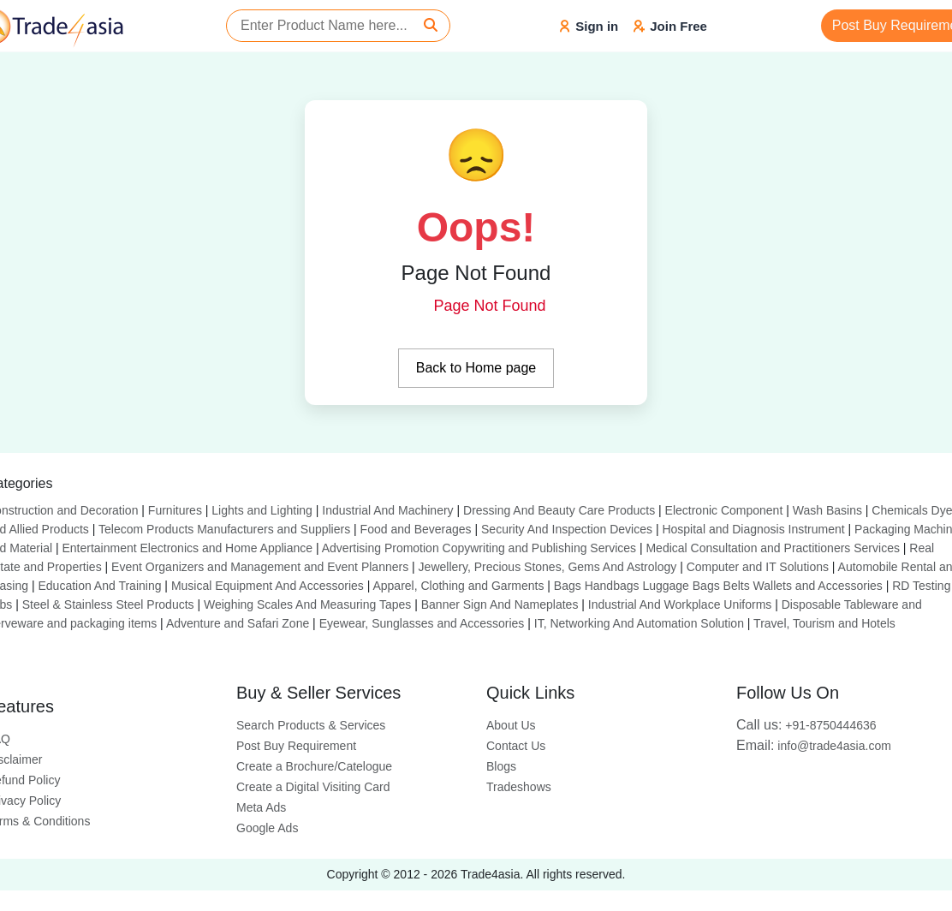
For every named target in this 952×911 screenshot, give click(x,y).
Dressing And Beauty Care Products (559, 510)
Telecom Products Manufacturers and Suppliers (224, 529)
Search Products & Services (310, 725)
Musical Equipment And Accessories (267, 585)
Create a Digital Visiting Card (313, 787)
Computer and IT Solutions (758, 567)
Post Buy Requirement (296, 746)
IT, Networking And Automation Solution (639, 623)
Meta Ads (261, 807)
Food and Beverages (416, 529)
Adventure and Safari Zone (237, 623)
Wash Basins (827, 510)
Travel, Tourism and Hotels (824, 623)
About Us (511, 725)
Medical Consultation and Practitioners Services (772, 548)
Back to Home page (476, 367)
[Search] (430, 25)
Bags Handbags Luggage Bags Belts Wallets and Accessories (718, 585)
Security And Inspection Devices (566, 529)
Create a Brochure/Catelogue (314, 766)
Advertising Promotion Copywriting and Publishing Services (479, 548)
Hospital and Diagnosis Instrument (753, 529)
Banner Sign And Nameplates (500, 604)
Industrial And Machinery (387, 510)
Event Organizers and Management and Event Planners (259, 567)
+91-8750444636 (806, 725)
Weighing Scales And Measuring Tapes (307, 604)
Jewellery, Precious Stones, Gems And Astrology (548, 567)
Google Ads (267, 828)
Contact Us (515, 746)
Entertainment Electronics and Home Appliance (187, 548)
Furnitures (175, 510)
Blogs (501, 766)
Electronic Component (724, 510)
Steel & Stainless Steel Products (108, 604)
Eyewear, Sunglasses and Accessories (422, 623)
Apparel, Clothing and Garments (458, 585)
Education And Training (99, 585)
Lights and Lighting (261, 510)
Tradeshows (518, 787)
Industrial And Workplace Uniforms (680, 604)
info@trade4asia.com (813, 746)
